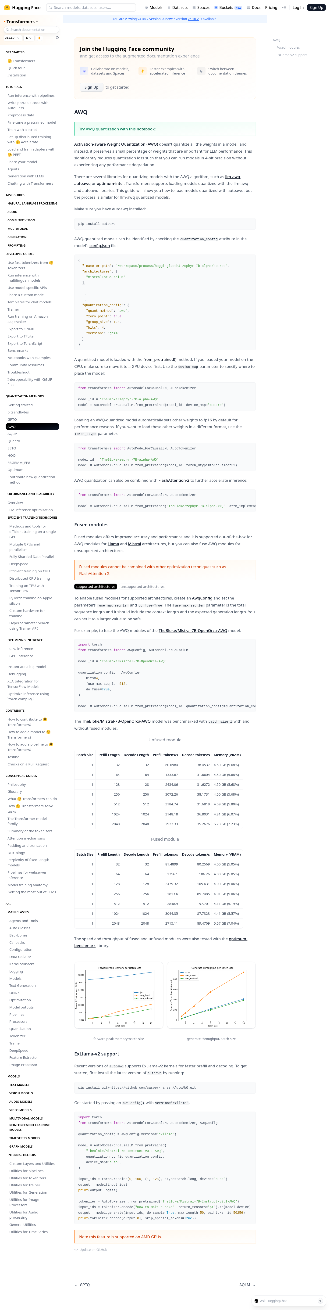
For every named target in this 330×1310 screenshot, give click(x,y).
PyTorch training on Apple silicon (30, 601)
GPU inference (21, 655)
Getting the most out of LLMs (31, 892)
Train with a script (22, 129)
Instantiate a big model (26, 666)
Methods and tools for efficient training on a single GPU (32, 531)
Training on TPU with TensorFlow (26, 588)
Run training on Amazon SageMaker (27, 319)
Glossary (14, 791)
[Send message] (320, 1301)
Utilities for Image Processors (24, 1202)
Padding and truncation (27, 845)
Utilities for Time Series (28, 1231)
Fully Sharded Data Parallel (31, 556)
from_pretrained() (159, 359)
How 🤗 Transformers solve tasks (30, 809)
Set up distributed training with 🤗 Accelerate (29, 139)
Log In (298, 7)
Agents (13, 169)
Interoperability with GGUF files (29, 382)
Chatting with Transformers (30, 183)
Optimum (15, 469)
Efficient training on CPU (29, 571)
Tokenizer (17, 1036)
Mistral (134, 543)
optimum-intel (110, 183)
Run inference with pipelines (31, 95)
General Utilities (22, 1224)
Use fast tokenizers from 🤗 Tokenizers (30, 265)
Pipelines (16, 1014)
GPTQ (12, 419)
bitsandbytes (18, 412)
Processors (18, 1021)
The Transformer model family (27, 821)
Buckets (228, 7)
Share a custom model (26, 294)
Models (154, 7)
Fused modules (288, 47)
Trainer (13, 309)
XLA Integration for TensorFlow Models (23, 684)
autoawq (82, 183)
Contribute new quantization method (31, 479)
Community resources (25, 364)
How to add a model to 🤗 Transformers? (29, 734)
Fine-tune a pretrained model (31, 122)
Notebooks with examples (29, 357)
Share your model (22, 161)
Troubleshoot (18, 372)
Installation (16, 75)
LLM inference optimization (30, 509)
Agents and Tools (23, 920)
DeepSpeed (18, 563)
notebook (146, 129)
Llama (113, 543)
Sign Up (316, 7)
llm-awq (232, 176)
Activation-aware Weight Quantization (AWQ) (116, 144)
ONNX (14, 992)
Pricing (271, 7)
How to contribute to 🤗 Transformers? (27, 722)
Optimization (20, 1000)
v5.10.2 (193, 19)
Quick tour (16, 67)
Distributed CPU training (29, 578)
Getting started (20, 404)
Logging (16, 971)
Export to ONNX (20, 329)
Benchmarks (17, 350)
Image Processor (23, 1064)
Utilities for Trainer (24, 1185)
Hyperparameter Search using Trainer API (29, 626)
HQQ (11, 455)
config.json (99, 245)
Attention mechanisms (26, 838)
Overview (15, 502)
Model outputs (21, 1007)
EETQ (11, 448)
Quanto (13, 440)
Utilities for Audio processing (23, 1215)
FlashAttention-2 (173, 480)
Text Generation (22, 985)
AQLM (12, 433)
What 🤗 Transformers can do (32, 798)
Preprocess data (20, 115)
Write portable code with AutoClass (28, 105)
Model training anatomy (27, 885)
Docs (254, 7)
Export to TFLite (20, 336)
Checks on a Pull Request (28, 764)
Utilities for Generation (28, 1192)
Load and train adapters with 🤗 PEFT (31, 152)
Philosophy (16, 784)
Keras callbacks (22, 964)
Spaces (200, 7)
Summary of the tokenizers (29, 831)
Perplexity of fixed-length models (28, 862)
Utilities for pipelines (26, 1170)
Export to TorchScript (24, 343)
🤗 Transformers (21, 60)
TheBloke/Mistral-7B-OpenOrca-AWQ (193, 630)
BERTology (16, 852)
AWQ (11, 426)
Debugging (16, 673)
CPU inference (21, 648)
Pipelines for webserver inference (26, 875)
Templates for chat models (29, 302)
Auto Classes (19, 928)
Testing (13, 756)
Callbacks (17, 942)
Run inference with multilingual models (24, 278)
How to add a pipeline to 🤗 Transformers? (30, 747)
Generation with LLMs (25, 176)
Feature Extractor (23, 1057)
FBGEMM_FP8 (18, 462)
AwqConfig (202, 598)
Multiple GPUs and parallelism (24, 547)
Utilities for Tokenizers (27, 1178)
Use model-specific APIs (27, 287)
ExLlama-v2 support (292, 55)
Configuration (20, 949)
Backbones (18, 935)
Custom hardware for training (27, 613)
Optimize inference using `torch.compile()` (28, 696)
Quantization (20, 1028)
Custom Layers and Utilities (32, 1163)
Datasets (177, 7)
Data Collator (20, 956)
